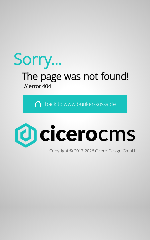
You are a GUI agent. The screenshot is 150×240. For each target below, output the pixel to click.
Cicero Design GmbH (115, 151)
